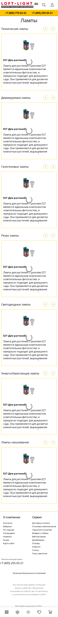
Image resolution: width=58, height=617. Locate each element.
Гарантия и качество (42, 529)
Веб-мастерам (39, 536)
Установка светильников (44, 526)
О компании (11, 517)
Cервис (37, 517)
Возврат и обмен (40, 533)
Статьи (35, 550)
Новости (36, 546)
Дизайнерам (38, 540)
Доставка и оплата (41, 523)
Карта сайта (8, 543)
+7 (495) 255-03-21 (42, 13)
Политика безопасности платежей (29, 573)
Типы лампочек (39, 553)
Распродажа (9, 533)
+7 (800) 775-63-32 (15, 13)
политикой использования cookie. (29, 594)
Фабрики (7, 526)
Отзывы (36, 543)
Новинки (7, 536)
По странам (8, 529)
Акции (6, 540)
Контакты (7, 523)
